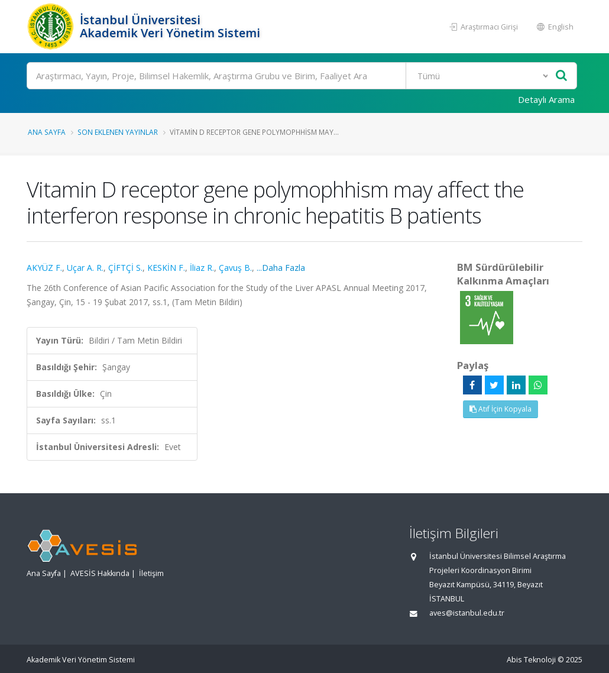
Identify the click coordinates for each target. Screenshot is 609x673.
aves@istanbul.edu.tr (466, 613)
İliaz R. (202, 267)
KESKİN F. (166, 267)
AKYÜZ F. (44, 267)
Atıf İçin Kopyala (500, 409)
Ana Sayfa (47, 132)
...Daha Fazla (281, 267)
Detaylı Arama (546, 99)
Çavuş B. (235, 267)
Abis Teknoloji (531, 660)
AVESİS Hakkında (99, 573)
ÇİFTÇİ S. (125, 267)
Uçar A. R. (85, 267)
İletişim (151, 573)
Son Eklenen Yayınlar (117, 132)
